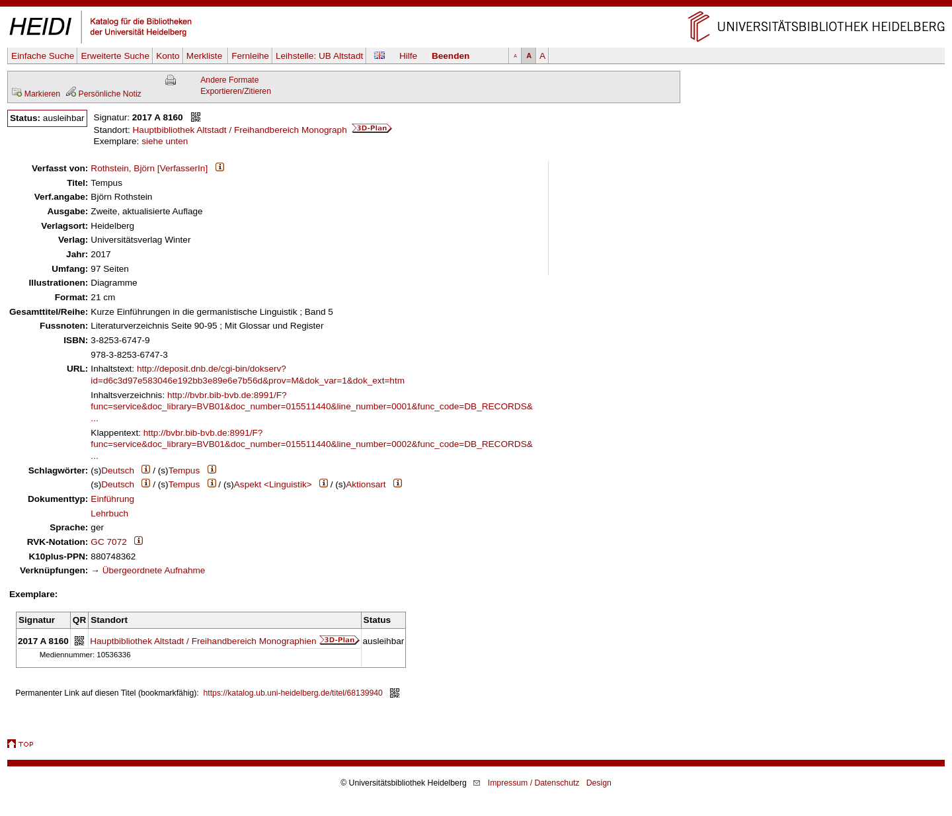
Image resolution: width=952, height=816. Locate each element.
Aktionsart (365, 484)
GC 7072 (108, 542)
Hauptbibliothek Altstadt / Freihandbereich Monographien (203, 641)
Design (599, 783)
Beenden (450, 56)
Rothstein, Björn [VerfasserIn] (149, 168)
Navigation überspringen (476, 5)
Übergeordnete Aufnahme (154, 570)
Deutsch (117, 470)
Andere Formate (229, 80)
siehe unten (164, 141)
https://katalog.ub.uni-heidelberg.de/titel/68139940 (293, 693)
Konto (168, 56)
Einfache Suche (42, 56)
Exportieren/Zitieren (235, 91)
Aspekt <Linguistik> (273, 484)
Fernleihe (250, 56)
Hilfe (408, 56)
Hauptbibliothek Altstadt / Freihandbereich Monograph (263, 130)
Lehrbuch (109, 513)
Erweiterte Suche (115, 56)
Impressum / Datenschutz (534, 783)
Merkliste (205, 56)
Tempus (184, 470)
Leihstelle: (319, 56)
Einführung (112, 499)
